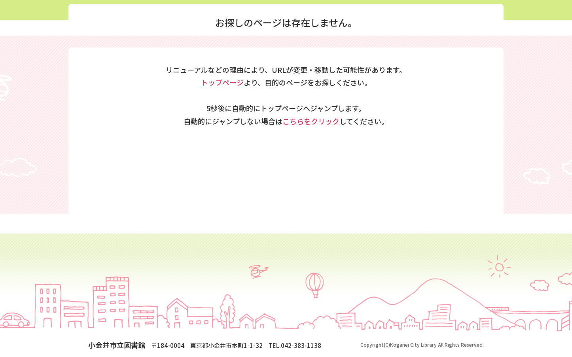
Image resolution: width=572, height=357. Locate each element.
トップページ (222, 82)
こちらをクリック (310, 121)
